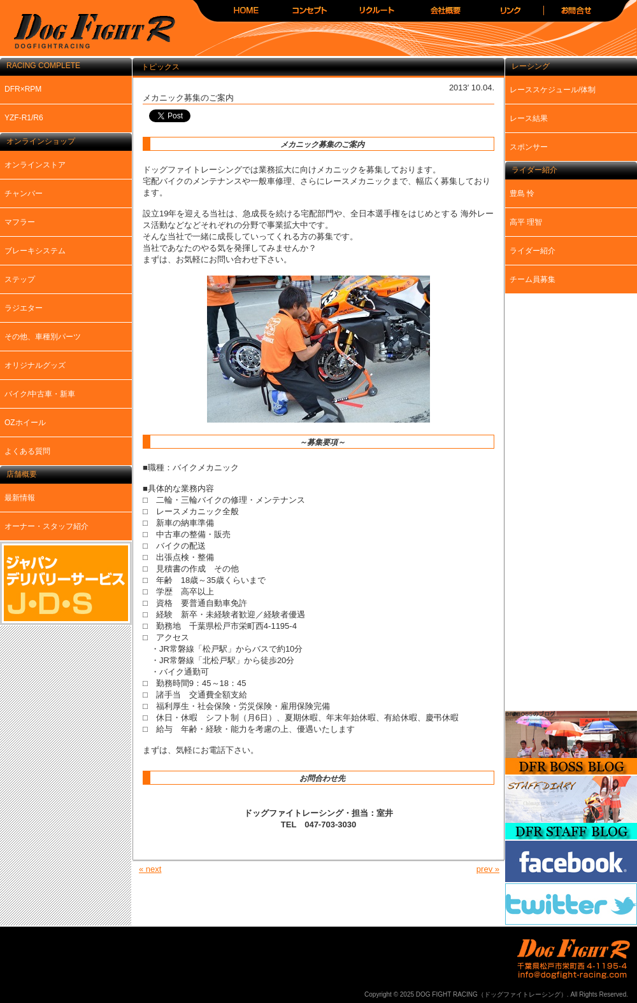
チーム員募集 (532, 279)
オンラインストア (35, 164)
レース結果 (529, 118)
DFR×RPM (22, 89)
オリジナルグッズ (35, 365)
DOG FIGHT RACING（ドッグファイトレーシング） (89, 32)
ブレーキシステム (35, 250)
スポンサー (529, 147)
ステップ (19, 279)
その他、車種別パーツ (42, 336)
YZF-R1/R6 (23, 117)
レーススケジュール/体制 (553, 89)
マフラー (19, 222)
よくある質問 (27, 451)
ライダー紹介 (532, 250)
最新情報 (19, 497)
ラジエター (23, 308)
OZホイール (25, 422)
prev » (487, 869)
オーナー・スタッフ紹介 (46, 526)
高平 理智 (526, 222)
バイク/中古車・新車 (39, 393)
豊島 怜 (522, 193)
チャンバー (23, 193)
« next (150, 869)
